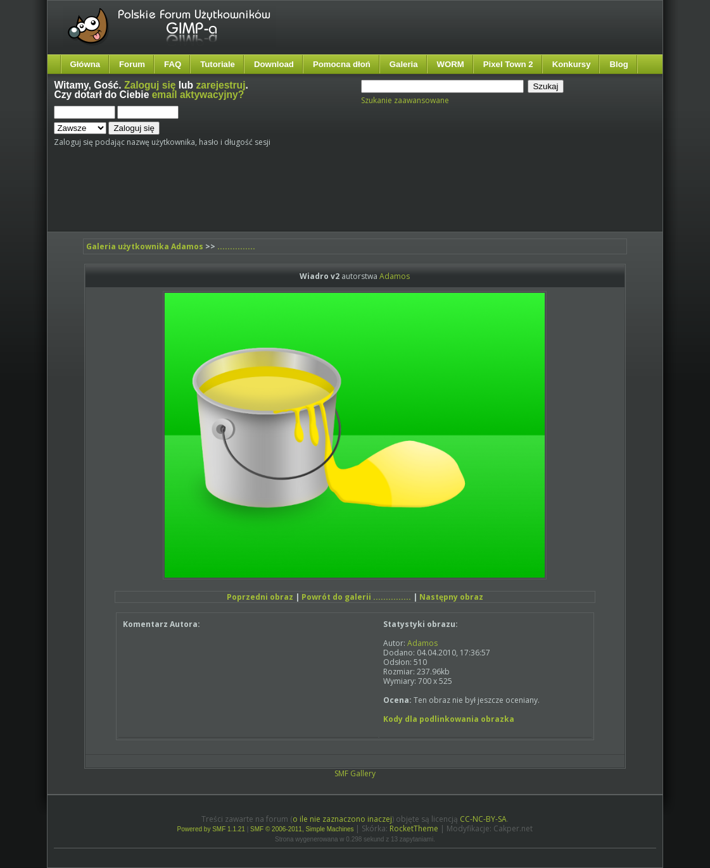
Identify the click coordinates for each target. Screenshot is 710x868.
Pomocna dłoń (342, 64)
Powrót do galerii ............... (356, 597)
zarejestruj (220, 85)
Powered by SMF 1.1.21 (211, 829)
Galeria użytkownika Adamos (144, 246)
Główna (85, 64)
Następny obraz (451, 597)
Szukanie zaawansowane (405, 100)
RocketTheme (414, 828)
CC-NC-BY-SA (483, 819)
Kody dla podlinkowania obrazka (448, 719)
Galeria (404, 64)
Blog (618, 64)
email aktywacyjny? (198, 94)
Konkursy (571, 64)
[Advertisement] (291, 194)
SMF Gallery (355, 773)
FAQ (172, 64)
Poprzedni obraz (260, 597)
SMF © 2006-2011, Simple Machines (302, 829)
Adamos (394, 276)
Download (274, 64)
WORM (450, 64)
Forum (132, 64)
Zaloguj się (149, 85)
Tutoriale (217, 64)
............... (236, 246)
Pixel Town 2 (508, 64)
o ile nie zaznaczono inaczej (342, 819)
